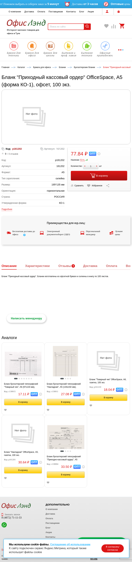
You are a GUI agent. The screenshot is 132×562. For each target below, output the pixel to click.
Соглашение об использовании (70, 544)
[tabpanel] (23, 364)
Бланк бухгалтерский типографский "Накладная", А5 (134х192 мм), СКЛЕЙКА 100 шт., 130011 (64, 386)
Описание (9, 266)
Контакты (71, 11)
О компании (15, 11)
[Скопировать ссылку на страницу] (108, 186)
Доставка (29, 11)
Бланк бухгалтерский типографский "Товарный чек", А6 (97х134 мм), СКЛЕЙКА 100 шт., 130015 (21, 386)
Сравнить (77, 185)
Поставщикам (55, 11)
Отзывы (64, 266)
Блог (81, 11)
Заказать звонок (11, 514)
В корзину (99, 175)
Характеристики (37, 266)
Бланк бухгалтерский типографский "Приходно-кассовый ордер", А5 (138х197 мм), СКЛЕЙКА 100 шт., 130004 (64, 458)
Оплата (41, 11)
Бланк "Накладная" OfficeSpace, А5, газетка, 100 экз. (21, 453)
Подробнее (7, 209)
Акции (91, 11)
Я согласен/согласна (112, 548)
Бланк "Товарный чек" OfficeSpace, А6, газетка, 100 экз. (108, 381)
